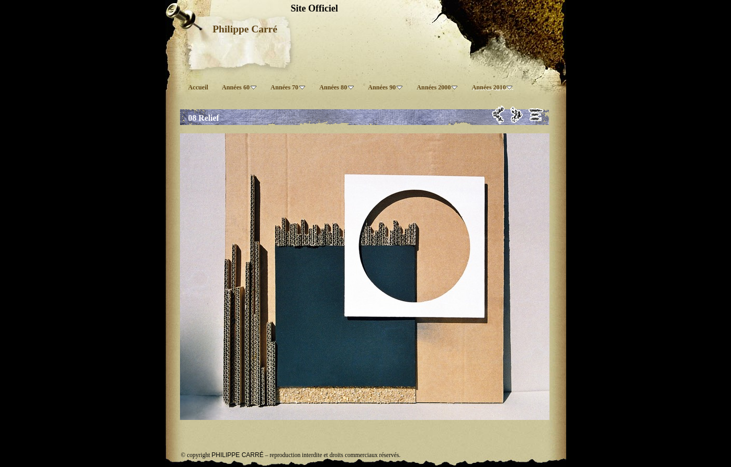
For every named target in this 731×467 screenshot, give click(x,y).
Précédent (498, 114)
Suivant (516, 114)
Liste (536, 114)
